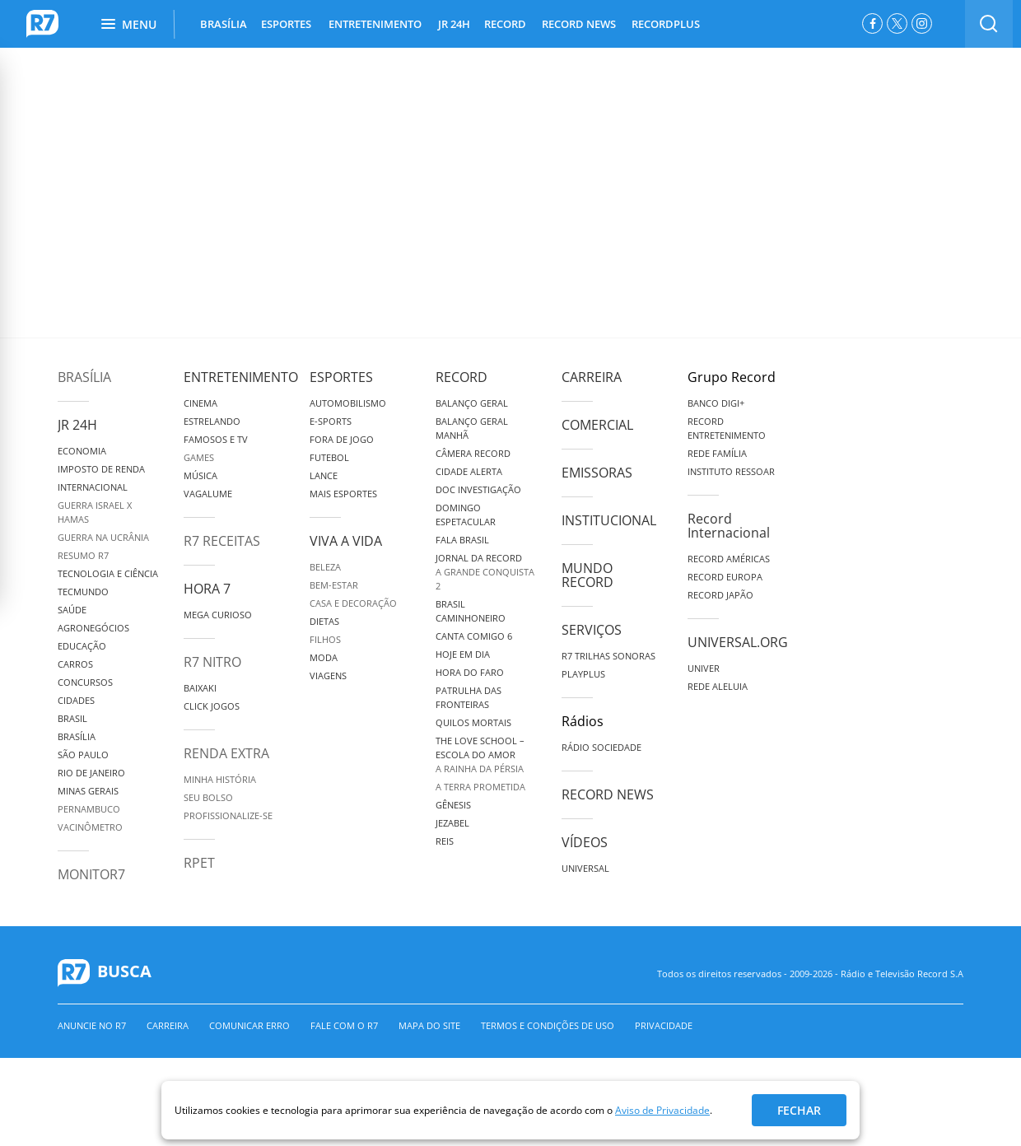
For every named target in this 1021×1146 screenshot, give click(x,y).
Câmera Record (473, 453)
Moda (324, 657)
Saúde (72, 609)
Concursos (85, 682)
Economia (82, 451)
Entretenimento (241, 377)
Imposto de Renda (101, 469)
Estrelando (212, 421)
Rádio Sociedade (601, 747)
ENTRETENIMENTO (375, 23)
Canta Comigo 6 (474, 636)
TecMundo (83, 591)
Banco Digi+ (716, 403)
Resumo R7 (83, 555)
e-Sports (331, 421)
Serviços (592, 630)
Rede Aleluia (718, 686)
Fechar (799, 1110)
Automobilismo (348, 403)
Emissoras (597, 473)
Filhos (325, 639)
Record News (608, 794)
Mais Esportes (343, 493)
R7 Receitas (222, 541)
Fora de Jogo (342, 439)
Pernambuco (89, 809)
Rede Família (717, 453)
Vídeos (585, 842)
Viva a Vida (346, 541)
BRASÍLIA (223, 23)
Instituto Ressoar (731, 471)
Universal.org (738, 642)
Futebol (329, 457)
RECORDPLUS (666, 23)
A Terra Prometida (480, 786)
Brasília (84, 377)
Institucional (609, 520)
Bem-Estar (334, 585)
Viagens (328, 675)
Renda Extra (226, 753)
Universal (585, 868)
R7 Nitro (212, 662)
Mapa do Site (429, 1025)
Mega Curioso (218, 614)
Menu (128, 24)
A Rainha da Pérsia (480, 768)
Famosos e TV (216, 439)
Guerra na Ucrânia (103, 537)
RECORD (505, 23)
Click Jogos (212, 706)
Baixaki (200, 688)
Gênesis (453, 805)
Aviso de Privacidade (662, 1110)
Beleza (325, 567)
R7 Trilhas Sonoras (608, 656)
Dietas (324, 621)
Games (199, 457)
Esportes (341, 377)
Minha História (220, 779)
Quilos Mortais (473, 722)
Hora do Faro (470, 672)
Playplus (583, 674)
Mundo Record (587, 575)
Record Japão (720, 595)
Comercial (597, 425)
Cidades (76, 700)
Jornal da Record (479, 558)
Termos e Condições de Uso (547, 1025)
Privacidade (663, 1025)
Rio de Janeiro (91, 772)
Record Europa (725, 577)
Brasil (72, 718)
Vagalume (208, 493)
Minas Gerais (88, 791)
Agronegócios (93, 628)
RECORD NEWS (579, 23)
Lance (324, 475)
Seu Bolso (208, 797)
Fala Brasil (462, 539)
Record (461, 377)
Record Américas (729, 558)
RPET (199, 863)
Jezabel (452, 823)
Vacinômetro (90, 827)
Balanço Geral (472, 403)
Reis (445, 841)
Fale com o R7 (344, 1025)
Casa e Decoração (353, 603)
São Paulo (83, 754)
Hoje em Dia (463, 654)
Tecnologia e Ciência (108, 573)
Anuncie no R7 (92, 1025)
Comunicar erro (249, 1025)
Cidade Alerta (469, 471)
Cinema (200, 403)
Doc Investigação (478, 489)
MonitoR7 (91, 874)
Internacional (93, 487)
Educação (82, 646)
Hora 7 (207, 589)
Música (200, 475)
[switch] (989, 24)
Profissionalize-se (228, 815)
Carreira (592, 377)
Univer (704, 668)
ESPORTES (286, 23)
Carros (75, 664)
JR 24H (454, 23)
